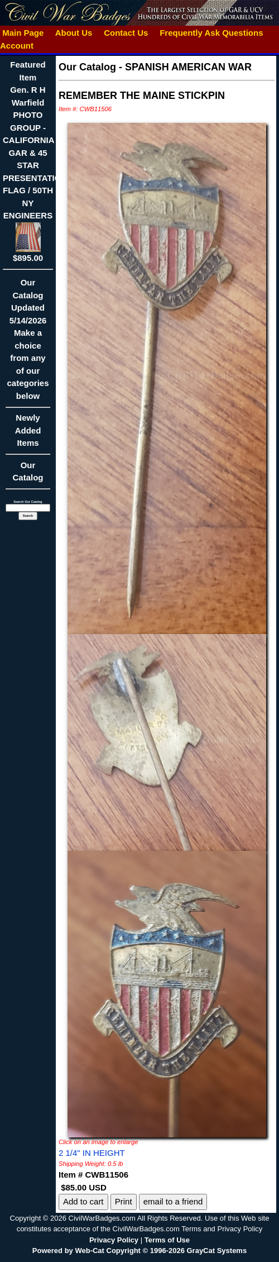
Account (16, 45)
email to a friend (173, 1201)
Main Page (23, 32)
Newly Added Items (28, 434)
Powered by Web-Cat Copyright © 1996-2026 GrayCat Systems (139, 1250)
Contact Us (126, 32)
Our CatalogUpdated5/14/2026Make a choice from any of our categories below (28, 343)
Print (123, 1201)
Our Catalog (27, 471)
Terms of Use (167, 1240)
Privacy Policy (113, 1240)
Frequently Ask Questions (211, 32)
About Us (73, 32)
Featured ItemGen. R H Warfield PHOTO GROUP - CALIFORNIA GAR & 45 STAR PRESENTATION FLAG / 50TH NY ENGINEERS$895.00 (35, 161)
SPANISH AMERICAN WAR (188, 67)
